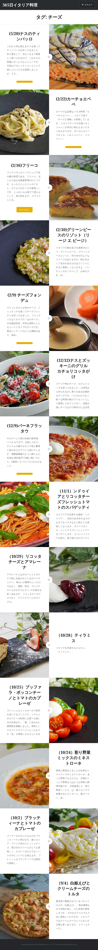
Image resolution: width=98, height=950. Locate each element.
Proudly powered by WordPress (34, 944)
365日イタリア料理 (20, 5)
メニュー (88, 5)
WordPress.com (70, 944)
